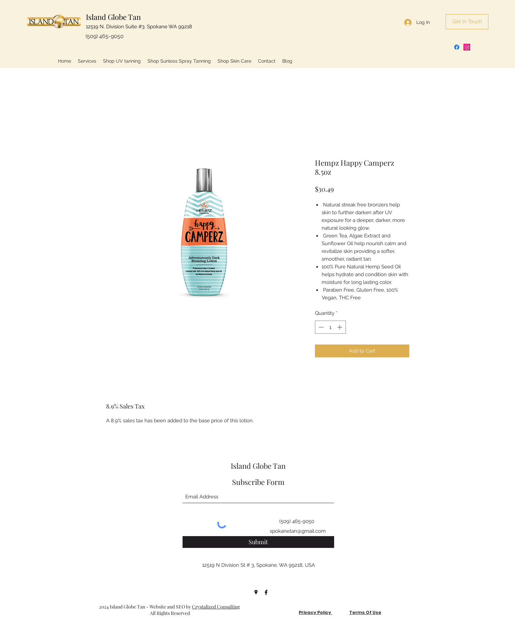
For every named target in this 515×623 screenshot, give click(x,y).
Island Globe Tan (113, 17)
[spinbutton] (330, 327)
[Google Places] (256, 592)
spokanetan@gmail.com (298, 531)
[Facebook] (456, 47)
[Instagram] (466, 47)
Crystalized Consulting (216, 606)
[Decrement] (320, 327)
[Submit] (258, 542)
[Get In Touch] (467, 21)
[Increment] (340, 327)
